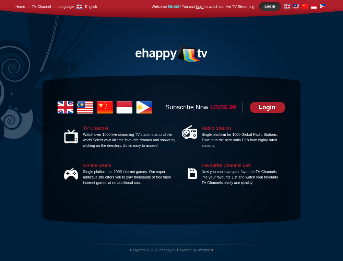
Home (20, 6)
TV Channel (41, 6)
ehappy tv (167, 250)
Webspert (205, 250)
